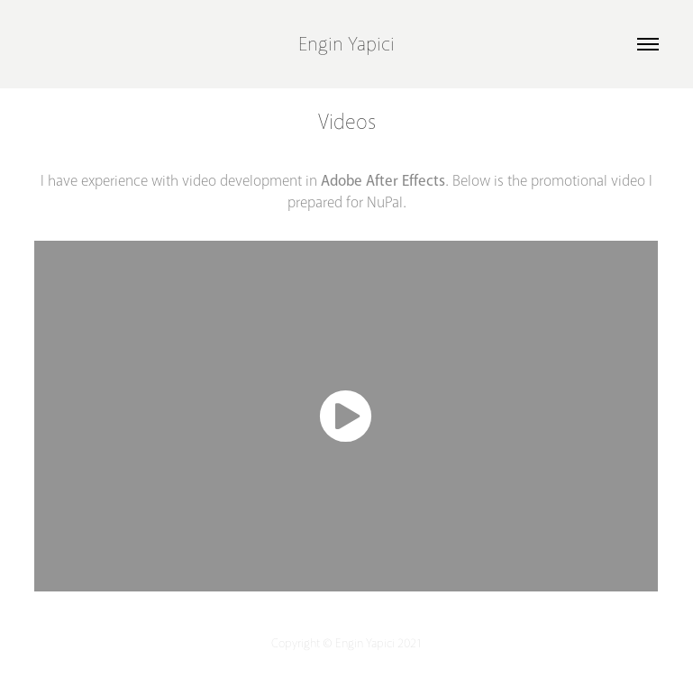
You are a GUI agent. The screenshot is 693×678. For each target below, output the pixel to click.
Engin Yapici (346, 44)
